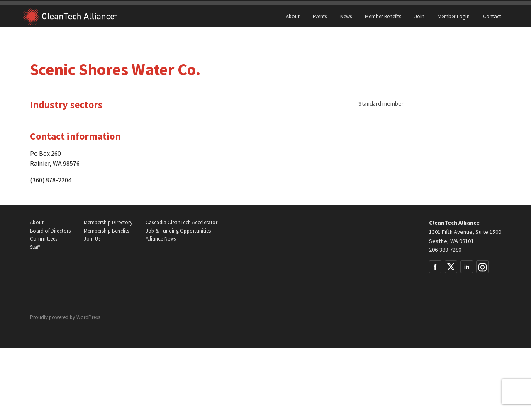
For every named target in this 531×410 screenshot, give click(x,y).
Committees (43, 238)
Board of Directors (50, 230)
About (293, 16)
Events (320, 16)
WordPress (88, 317)
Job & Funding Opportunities (178, 230)
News (346, 16)
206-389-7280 (445, 249)
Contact (492, 16)
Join (419, 16)
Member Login (454, 16)
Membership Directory (108, 222)
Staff (35, 246)
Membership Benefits (106, 230)
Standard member (381, 103)
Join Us (92, 238)
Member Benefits (383, 16)
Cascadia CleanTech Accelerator (181, 222)
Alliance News (161, 238)
